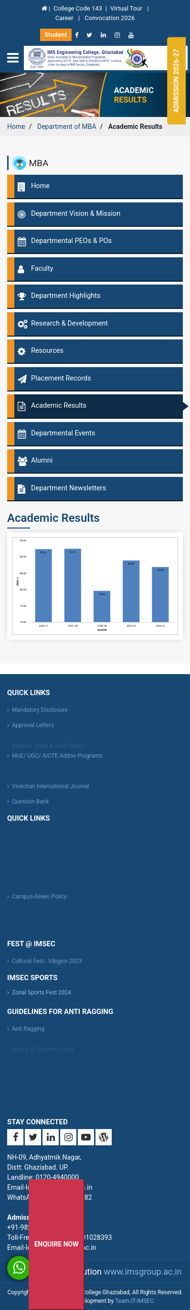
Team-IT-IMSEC (134, 1301)
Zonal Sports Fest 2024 (41, 992)
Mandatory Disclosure (40, 712)
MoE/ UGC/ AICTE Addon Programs (57, 758)
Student (55, 34)
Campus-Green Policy (39, 899)
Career (65, 17)
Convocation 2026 (109, 17)
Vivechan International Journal (50, 789)
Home (16, 126)
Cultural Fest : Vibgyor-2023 (47, 964)
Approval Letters (32, 728)
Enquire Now (56, 1244)
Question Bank (30, 804)
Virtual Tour (127, 8)
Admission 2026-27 (176, 81)
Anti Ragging (28, 1031)
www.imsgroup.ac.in (142, 1272)
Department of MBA (66, 126)
